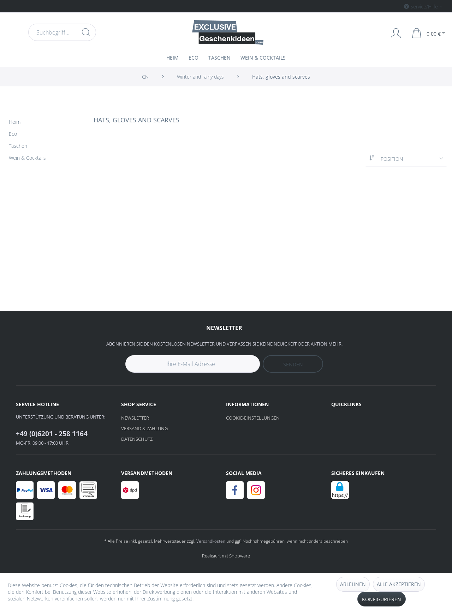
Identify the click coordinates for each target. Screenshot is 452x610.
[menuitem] (393, 6)
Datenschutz (137, 439)
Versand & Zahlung (144, 428)
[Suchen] (85, 32)
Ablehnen (353, 584)
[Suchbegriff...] (62, 32)
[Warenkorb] (428, 33)
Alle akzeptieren (399, 584)
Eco (13, 133)
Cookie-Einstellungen (253, 418)
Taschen (18, 145)
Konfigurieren (381, 599)
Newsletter (135, 418)
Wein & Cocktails (27, 157)
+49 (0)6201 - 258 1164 (52, 433)
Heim (14, 121)
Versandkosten (210, 541)
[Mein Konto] (392, 33)
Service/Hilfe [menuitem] (421, 6)
